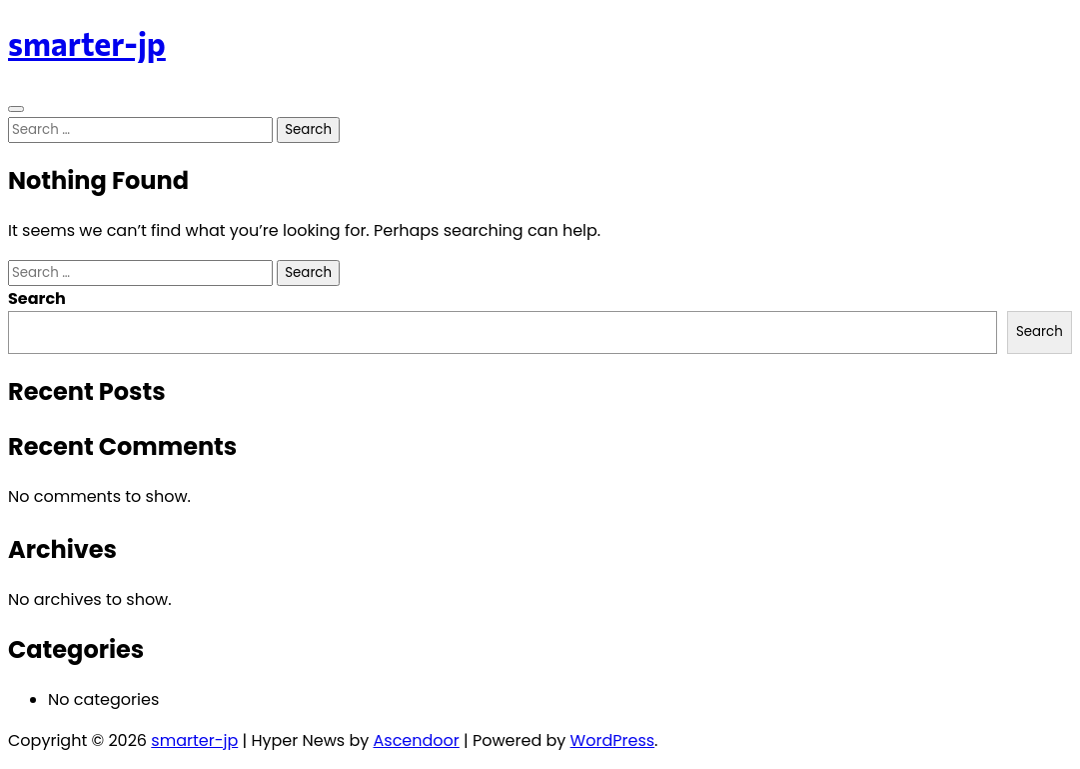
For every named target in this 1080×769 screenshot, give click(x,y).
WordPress (612, 740)
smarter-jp (87, 43)
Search (37, 298)
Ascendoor (417, 740)
